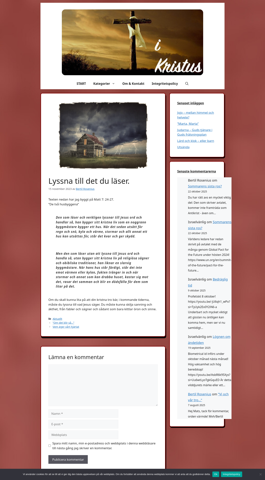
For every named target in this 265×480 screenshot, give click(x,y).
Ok (215, 474)
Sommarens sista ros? (205, 186)
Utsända (183, 147)
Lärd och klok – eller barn (195, 141)
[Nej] (260, 474)
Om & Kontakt (133, 83)
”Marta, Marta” (188, 123)
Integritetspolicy (165, 83)
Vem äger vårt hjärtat (66, 326)
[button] (187, 83)
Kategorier (106, 83)
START (81, 83)
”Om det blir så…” (63, 322)
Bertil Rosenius (199, 394)
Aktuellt (57, 319)
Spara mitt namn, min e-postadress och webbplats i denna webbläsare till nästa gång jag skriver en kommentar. (104, 445)
